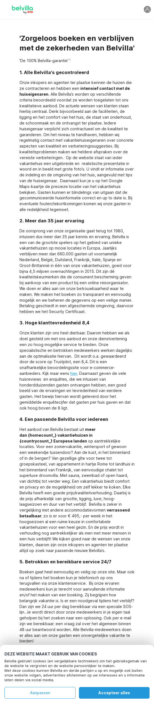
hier (73, 373)
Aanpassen (40, 692)
